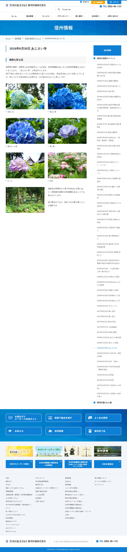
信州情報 (18, 38)
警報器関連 (9, 491)
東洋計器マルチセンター (14, 501)
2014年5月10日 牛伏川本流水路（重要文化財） (108, 368)
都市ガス (9, 481)
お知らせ (68, 481)
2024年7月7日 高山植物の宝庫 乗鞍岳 (109, 125)
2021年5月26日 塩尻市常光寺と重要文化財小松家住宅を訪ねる (108, 261)
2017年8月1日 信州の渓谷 (106, 322)
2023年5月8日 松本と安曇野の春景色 (109, 180)
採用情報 (68, 478)
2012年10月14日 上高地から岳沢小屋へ (109, 395)
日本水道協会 (69, 518)
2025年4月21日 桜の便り (106, 91)
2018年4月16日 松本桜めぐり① (108, 301)
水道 (7, 478)
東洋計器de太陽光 (71, 491)
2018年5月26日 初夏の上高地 (107, 290)
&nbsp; (75, 8)
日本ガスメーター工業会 (73, 501)
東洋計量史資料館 (71, 498)
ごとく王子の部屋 (71, 488)
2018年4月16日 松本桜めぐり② (108, 295)
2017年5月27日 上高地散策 (107, 327)
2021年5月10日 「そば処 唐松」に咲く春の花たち (108, 270)
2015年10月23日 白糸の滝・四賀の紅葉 (109, 354)
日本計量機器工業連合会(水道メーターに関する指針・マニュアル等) (78, 511)
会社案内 (38, 498)
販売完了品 (39, 484)
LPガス (8, 484)
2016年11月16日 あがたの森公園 (109, 337)
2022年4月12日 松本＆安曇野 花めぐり (108, 253)
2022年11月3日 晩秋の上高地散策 (108, 196)
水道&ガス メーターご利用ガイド (46, 488)
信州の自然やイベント (33, 38)
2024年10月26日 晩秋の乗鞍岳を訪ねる (109, 98)
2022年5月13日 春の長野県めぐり (108, 237)
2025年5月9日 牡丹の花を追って (109, 86)
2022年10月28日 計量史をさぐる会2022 (109, 204)
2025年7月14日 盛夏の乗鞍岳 (107, 81)
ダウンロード (39, 478)
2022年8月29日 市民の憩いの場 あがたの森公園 (108, 212)
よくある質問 (39, 495)
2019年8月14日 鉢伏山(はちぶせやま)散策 (108, 283)
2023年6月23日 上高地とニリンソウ (108, 171)
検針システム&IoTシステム (15, 488)
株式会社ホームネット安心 (74, 495)
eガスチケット (11, 528)
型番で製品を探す (41, 491)
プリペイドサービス (12, 525)
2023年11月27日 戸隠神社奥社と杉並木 (109, 155)
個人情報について (101, 478)
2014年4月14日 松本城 (105, 375)
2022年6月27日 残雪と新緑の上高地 (108, 221)
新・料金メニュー (12, 511)
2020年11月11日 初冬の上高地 (108, 277)
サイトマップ (99, 484)
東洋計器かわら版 (104, 403)
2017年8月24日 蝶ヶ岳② (106, 311)
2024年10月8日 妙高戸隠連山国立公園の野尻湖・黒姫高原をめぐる (109, 108)
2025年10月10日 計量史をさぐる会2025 (109, 66)
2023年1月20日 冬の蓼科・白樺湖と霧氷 (108, 188)
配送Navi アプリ (11, 521)
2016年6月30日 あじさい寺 (107, 348)
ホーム (8, 38)
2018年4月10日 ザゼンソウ (107, 306)
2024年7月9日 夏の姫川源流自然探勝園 (109, 117)
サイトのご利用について (103, 481)
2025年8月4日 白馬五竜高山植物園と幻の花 (109, 74)
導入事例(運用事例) (41, 481)
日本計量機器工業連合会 (73, 505)
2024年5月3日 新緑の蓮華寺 (107, 132)
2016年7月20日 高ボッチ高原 (107, 343)
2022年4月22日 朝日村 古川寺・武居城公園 (108, 245)
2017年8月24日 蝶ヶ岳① (106, 316)
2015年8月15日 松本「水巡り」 (108, 361)
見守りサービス (11, 531)
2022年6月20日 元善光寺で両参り (108, 229)
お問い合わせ (39, 501)
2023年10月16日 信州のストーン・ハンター (108, 163)
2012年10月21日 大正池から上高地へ (109, 386)
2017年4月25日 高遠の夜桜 (107, 332)
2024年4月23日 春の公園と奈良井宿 (108, 147)
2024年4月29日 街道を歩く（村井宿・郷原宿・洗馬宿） (108, 139)
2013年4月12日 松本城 (105, 380)
